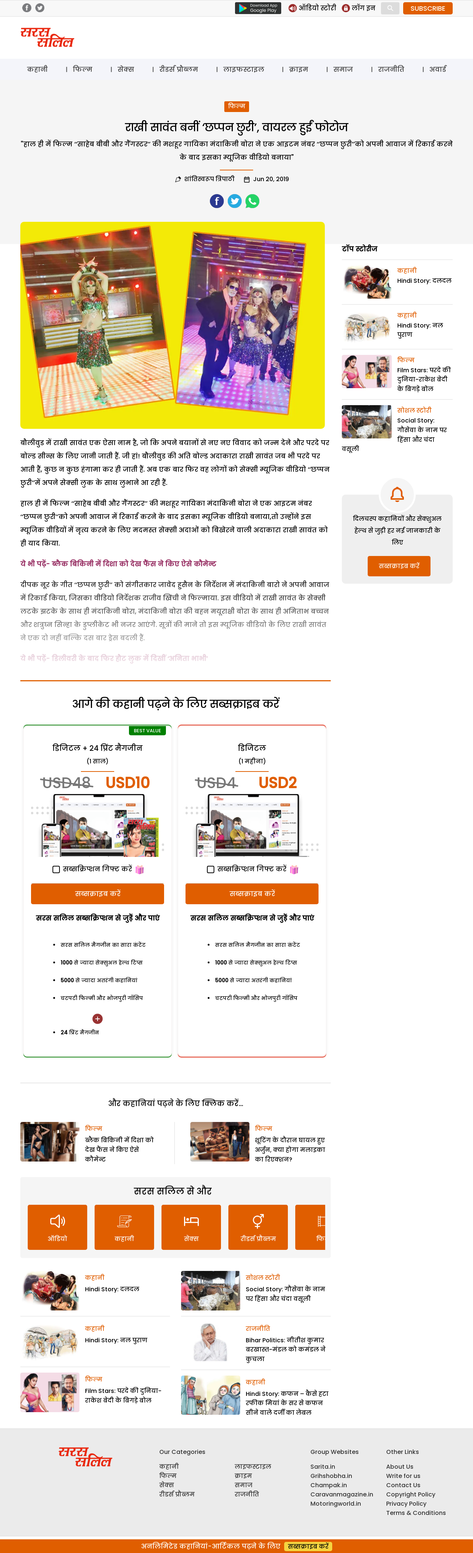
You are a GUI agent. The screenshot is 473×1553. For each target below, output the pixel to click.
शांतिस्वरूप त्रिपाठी (209, 179)
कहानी (37, 69)
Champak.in (328, 1485)
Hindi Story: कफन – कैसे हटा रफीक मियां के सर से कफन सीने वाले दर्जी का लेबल (287, 1403)
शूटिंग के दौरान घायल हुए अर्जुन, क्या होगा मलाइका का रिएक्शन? (290, 1149)
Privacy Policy (406, 1503)
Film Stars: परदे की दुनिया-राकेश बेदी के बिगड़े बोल (424, 379)
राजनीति (391, 69)
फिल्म (82, 69)
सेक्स (126, 69)
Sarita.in (322, 1466)
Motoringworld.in (335, 1503)
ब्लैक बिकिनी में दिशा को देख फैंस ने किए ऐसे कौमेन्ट (134, 564)
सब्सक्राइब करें (97, 893)
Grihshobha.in (331, 1476)
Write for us (403, 1476)
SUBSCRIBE (428, 8)
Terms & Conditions (416, 1513)
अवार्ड (437, 69)
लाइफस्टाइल (243, 69)
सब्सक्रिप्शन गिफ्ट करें (92, 869)
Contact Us (403, 1485)
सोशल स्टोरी (263, 1278)
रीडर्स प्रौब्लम (178, 69)
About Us (400, 1466)
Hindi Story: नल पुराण (116, 1340)
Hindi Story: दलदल (112, 1289)
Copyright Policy (410, 1494)
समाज (343, 69)
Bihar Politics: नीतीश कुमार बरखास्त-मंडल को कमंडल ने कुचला (286, 1349)
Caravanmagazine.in (341, 1494)
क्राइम (298, 69)
